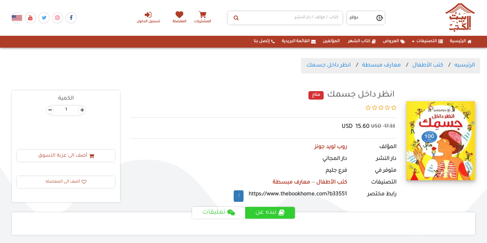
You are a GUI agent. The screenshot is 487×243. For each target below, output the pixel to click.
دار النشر (386, 159)
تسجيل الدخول (148, 17)
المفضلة (179, 22)
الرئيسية (461, 41)
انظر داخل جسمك (328, 65)
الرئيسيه (465, 65)
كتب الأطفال (427, 65)
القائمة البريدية (299, 41)
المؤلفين (331, 41)
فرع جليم (336, 171)
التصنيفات (427, 41)
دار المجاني (334, 159)
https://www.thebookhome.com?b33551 (298, 194)
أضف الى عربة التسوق (66, 156)
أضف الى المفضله (66, 182)
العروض (394, 41)
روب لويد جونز (331, 147)
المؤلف (387, 147)
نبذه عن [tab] (270, 212)
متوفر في (385, 171)
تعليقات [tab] (218, 212)
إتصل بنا (264, 41)
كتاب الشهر (362, 41)
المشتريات (202, 22)
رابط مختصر (381, 194)
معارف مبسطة (381, 65)
